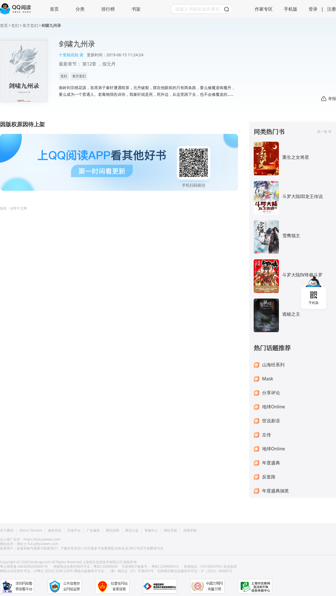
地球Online (273, 406)
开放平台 (74, 530)
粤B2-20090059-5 (164, 566)
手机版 (290, 9)
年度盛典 (271, 462)
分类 (80, 9)
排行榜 (108, 9)
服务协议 (54, 530)
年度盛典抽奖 (275, 490)
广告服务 (93, 530)
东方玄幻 (30, 25)
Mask (267, 378)
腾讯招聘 (112, 530)
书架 (136, 9)
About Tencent (30, 530)
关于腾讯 (6, 530)
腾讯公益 (132, 530)
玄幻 (15, 25)
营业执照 (230, 566)
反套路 (269, 476)
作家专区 (264, 9)
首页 (54, 9)
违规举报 (190, 530)
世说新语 (271, 420)
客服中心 (151, 530)
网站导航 (170, 530)
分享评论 (271, 392)
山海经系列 (273, 364)
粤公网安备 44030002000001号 (24, 566)
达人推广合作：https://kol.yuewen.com (30, 539)
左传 (266, 434)
